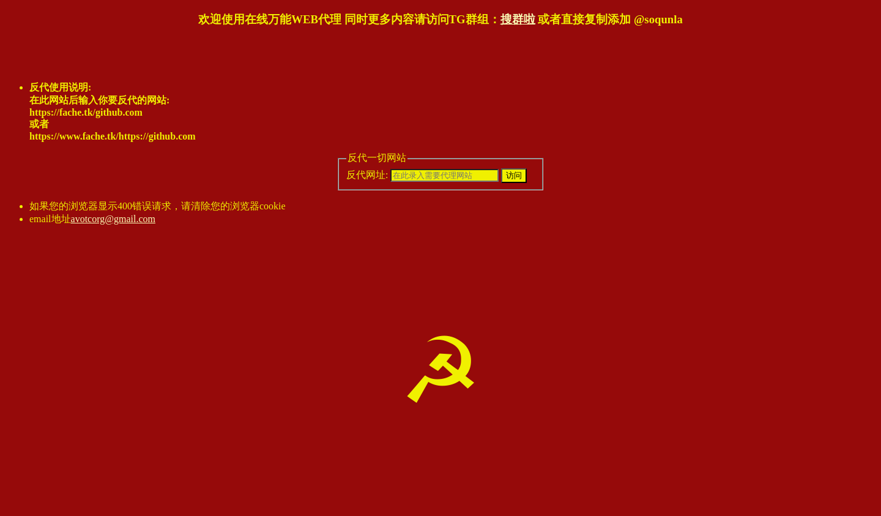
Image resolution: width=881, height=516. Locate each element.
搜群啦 (517, 19)
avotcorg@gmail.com (113, 219)
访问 (514, 175)
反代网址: (422, 175)
